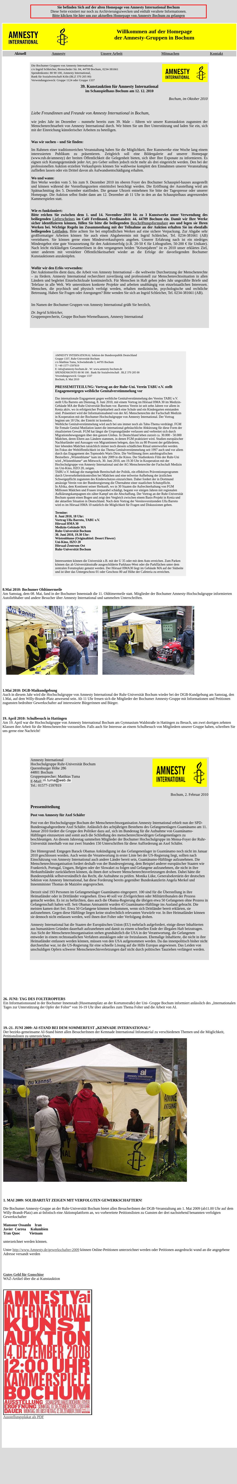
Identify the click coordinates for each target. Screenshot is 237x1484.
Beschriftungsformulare (149, 223)
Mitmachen (170, 53)
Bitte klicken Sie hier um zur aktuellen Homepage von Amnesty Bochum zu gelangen (118, 15)
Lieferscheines (63, 219)
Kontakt (216, 53)
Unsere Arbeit (111, 53)
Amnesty (58, 53)
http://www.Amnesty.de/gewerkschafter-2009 (45, 1250)
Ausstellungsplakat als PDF (23, 1417)
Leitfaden (60, 231)
